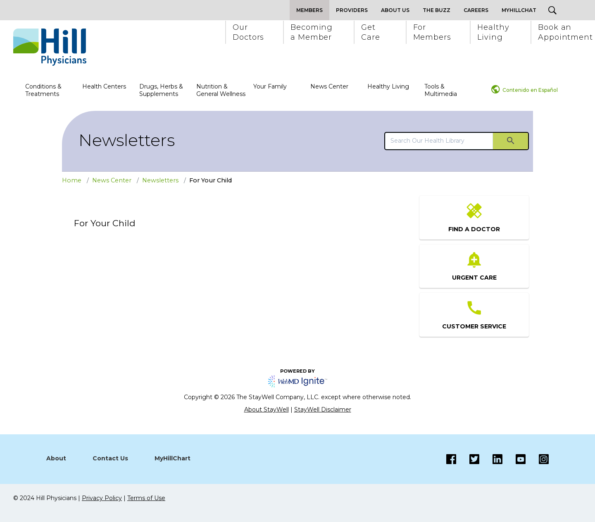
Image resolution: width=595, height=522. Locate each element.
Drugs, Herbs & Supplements (161, 90)
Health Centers (104, 86)
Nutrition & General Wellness (220, 90)
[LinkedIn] (490, 459)
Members (309, 10)
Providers (352, 10)
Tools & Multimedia (440, 90)
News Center (329, 86)
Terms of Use (146, 498)
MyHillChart (172, 458)
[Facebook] (451, 459)
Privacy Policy (102, 498)
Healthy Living (388, 86)
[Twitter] (467, 459)
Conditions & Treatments (43, 90)
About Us (395, 10)
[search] (439, 140)
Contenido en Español (530, 90)
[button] (248, 32)
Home (71, 180)
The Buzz (436, 10)
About (56, 458)
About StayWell (266, 409)
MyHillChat (519, 10)
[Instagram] (514, 459)
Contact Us (110, 458)
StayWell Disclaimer (322, 409)
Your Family (270, 86)
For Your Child (210, 180)
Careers (476, 10)
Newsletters (127, 140)
